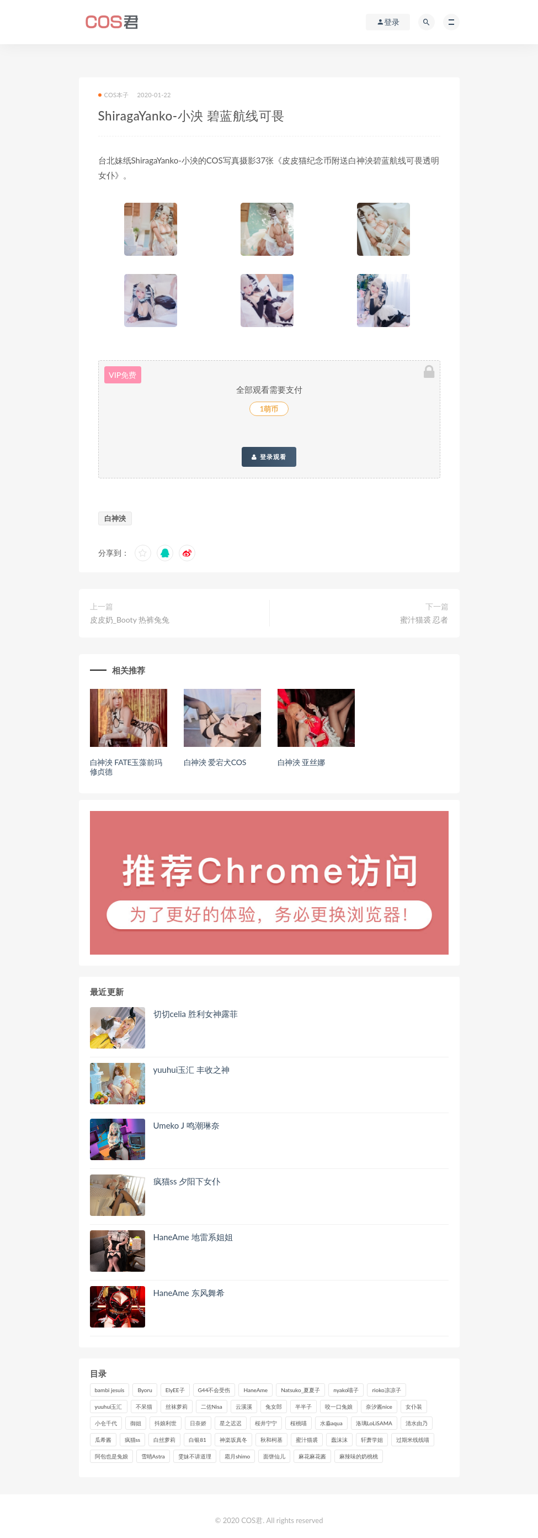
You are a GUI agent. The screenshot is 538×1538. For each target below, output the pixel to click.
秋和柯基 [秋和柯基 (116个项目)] (271, 1439)
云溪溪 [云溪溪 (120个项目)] (244, 1406)
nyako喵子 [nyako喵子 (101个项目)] (346, 1390)
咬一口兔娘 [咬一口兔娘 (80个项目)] (339, 1406)
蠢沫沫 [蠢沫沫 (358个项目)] (339, 1439)
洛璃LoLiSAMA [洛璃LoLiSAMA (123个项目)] (374, 1423)
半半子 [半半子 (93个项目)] (303, 1406)
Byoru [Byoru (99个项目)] (144, 1390)
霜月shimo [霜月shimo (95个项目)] (237, 1456)
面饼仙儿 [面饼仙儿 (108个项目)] (274, 1456)
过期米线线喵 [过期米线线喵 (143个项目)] (412, 1439)
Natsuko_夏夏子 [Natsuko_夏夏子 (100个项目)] (300, 1390)
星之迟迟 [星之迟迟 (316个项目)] (231, 1423)
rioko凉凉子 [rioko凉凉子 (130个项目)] (386, 1390)
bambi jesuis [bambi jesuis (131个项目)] (110, 1390)
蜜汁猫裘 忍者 (424, 619)
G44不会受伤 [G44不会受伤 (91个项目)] (214, 1390)
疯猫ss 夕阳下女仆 (187, 1181)
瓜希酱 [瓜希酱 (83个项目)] (103, 1439)
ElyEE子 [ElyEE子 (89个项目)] (175, 1390)
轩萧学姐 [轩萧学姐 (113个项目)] (372, 1439)
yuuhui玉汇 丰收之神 (191, 1070)
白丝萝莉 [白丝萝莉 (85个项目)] (164, 1439)
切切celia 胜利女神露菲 (195, 1014)
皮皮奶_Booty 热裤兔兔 (130, 619)
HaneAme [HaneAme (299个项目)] (255, 1390)
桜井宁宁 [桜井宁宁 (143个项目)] (266, 1423)
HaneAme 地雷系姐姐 (193, 1237)
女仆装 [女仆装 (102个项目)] (414, 1406)
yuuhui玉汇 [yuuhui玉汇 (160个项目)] (108, 1406)
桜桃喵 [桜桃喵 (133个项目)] (298, 1423)
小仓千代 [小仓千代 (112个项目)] (106, 1423)
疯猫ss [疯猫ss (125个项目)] (133, 1439)
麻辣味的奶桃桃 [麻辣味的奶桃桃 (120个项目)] (358, 1456)
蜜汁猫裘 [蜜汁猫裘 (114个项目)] (307, 1439)
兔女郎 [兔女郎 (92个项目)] (273, 1406)
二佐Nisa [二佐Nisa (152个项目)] (211, 1406)
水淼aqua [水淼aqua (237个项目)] (331, 1423)
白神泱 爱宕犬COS (215, 762)
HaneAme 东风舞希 (189, 1293)
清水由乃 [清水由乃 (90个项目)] (417, 1423)
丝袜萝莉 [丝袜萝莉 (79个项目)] (177, 1406)
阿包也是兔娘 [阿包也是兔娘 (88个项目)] (111, 1456)
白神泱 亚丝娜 (301, 762)
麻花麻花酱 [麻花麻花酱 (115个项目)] (312, 1456)
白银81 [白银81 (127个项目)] (197, 1439)
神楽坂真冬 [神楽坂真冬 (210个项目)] (233, 1439)
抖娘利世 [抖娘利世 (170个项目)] (166, 1423)
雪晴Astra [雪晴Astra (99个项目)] (153, 1456)
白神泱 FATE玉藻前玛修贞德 (126, 766)
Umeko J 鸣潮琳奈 (186, 1125)
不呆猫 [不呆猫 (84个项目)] (144, 1406)
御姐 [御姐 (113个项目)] (135, 1423)
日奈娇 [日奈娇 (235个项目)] (198, 1423)
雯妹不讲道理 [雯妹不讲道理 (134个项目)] (194, 1456)
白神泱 (115, 518)
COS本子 (113, 94)
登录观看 (269, 457)
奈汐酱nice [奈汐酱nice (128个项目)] (379, 1406)
